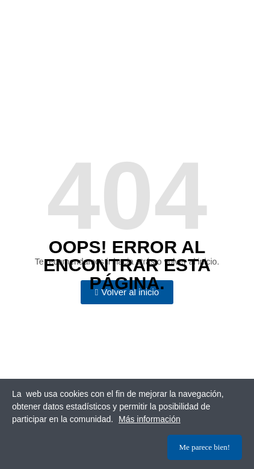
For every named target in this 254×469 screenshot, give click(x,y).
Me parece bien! (204, 447)
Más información (150, 419)
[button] (127, 292)
